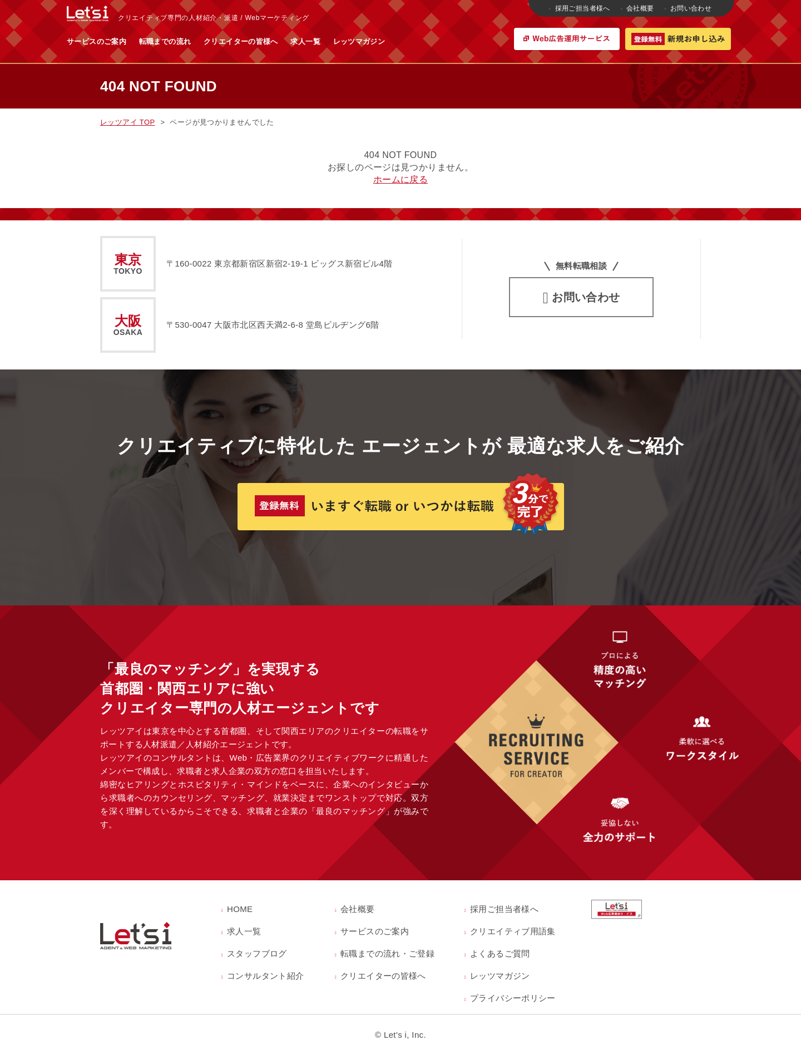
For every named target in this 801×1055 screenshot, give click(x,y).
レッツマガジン (469, 41)
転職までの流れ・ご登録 (387, 953)
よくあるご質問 (500, 953)
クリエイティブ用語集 (513, 931)
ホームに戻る (400, 179)
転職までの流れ (275, 41)
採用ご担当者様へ (580, 8)
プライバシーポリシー (513, 998)
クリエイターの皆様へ (350, 41)
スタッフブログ (257, 953)
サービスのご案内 (206, 41)
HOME (240, 909)
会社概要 (638, 8)
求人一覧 (415, 41)
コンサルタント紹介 (265, 975)
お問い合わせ (688, 8)
